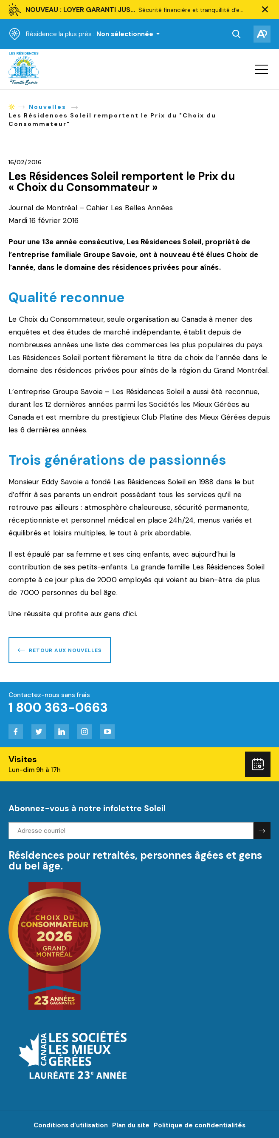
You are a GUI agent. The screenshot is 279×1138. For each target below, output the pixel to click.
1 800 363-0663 (58, 707)
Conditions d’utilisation (71, 1125)
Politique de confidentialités (199, 1125)
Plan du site (130, 1125)
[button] (265, 10)
